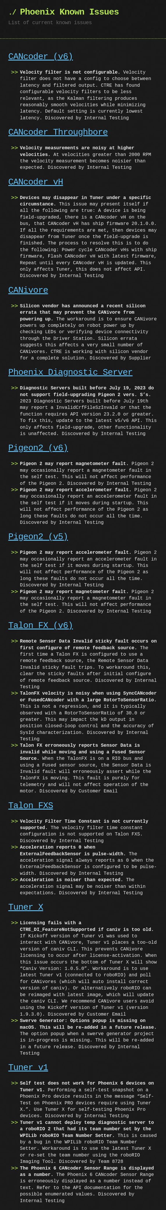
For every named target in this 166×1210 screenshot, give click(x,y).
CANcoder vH (35, 182)
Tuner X (25, 907)
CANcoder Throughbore (58, 133)
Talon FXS (30, 806)
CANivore (28, 291)
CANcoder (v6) (40, 57)
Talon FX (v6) (40, 626)
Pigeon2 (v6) (38, 448)
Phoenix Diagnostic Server (70, 373)
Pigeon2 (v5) (38, 537)
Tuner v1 (28, 1068)
